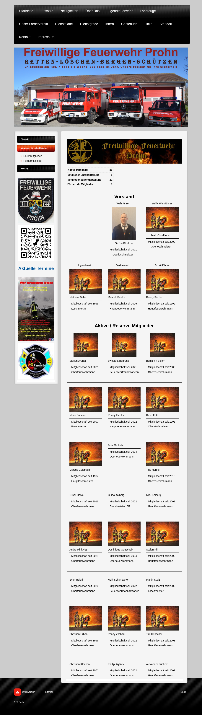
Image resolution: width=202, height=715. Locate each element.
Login (183, 692)
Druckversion (28, 692)
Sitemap (49, 692)
